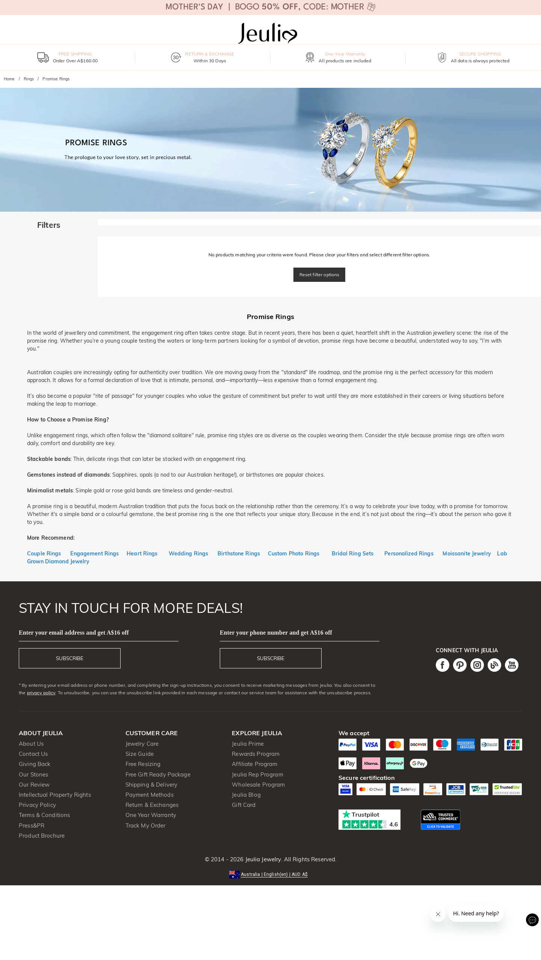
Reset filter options (319, 274)
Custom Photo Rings (293, 553)
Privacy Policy (37, 804)
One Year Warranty (150, 815)
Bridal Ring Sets (352, 553)
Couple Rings (44, 553)
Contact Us (33, 753)
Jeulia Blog (246, 794)
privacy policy (41, 692)
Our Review (34, 784)
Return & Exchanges (151, 804)
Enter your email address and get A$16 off (74, 632)
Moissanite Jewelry (467, 553)
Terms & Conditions (44, 815)
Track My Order (145, 825)
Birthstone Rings (239, 553)
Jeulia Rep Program (257, 774)
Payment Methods (149, 794)
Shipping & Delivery (151, 784)
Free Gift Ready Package (157, 774)
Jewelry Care (142, 743)
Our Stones (33, 774)
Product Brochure (42, 835)
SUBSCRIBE (69, 658)
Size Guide (139, 753)
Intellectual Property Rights (55, 794)
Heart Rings (142, 553)
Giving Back (34, 763)
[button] (270, 874)
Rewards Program (256, 753)
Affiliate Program (254, 763)
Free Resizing (143, 763)
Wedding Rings (189, 553)
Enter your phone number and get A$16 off (276, 632)
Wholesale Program (258, 784)
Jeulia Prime (248, 743)
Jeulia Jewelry (262, 859)
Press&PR (31, 825)
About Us (31, 743)
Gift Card (243, 804)
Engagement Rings (94, 553)
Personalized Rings (408, 553)
